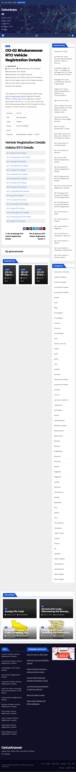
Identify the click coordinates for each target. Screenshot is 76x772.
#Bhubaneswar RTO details (15, 72)
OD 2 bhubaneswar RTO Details (18, 157)
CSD (55, 339)
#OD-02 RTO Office (12, 83)
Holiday (57, 390)
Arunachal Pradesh (61, 287)
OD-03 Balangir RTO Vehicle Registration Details (14, 236)
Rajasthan (58, 503)
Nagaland (57, 472)
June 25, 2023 (11, 615)
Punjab (56, 497)
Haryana (57, 374)
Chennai (57, 328)
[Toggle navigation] (36, 35)
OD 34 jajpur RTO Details (15, 221)
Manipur (57, 441)
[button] (69, 35)
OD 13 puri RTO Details (15, 196)
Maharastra (58, 436)
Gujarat (57, 369)
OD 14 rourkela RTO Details (16, 200)
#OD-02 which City (28, 83)
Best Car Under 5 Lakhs (36, 695)
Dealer (56, 349)
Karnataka (58, 410)
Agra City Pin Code (61, 101)
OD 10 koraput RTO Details (16, 187)
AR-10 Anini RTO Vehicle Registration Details (62, 160)
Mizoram (57, 456)
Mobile (56, 467)
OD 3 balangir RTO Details (16, 162)
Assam (56, 298)
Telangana (58, 528)
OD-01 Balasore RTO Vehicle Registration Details (37, 236)
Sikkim (56, 513)
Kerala (56, 415)
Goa (55, 364)
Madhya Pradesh (60, 426)
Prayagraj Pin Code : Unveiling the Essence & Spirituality (62, 82)
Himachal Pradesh (61, 380)
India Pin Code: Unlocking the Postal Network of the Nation (11, 691)
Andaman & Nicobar (61, 272)
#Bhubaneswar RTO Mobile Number (18, 74)
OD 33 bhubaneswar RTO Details (18, 217)
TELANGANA (59, 523)
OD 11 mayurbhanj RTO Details (17, 191)
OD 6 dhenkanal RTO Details (17, 174)
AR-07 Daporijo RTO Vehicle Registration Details (62, 179)
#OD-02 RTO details (12, 80)
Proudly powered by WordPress (11, 765)
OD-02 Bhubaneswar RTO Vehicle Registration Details (24, 55)
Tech (56, 518)
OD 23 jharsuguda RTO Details (17, 213)
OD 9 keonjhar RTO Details (16, 183)
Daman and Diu (60, 344)
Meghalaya (58, 451)
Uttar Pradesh (59, 559)
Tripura (57, 538)
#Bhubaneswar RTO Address (29, 69)
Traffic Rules (59, 533)
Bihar (56, 308)
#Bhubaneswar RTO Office (15, 77)
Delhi (56, 354)
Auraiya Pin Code (60, 52)
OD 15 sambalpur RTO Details (17, 204)
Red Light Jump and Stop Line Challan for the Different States (62, 136)
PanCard (57, 487)
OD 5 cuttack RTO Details (16, 170)
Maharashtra (59, 431)
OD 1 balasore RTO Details (16, 153)
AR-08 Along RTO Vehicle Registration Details (62, 169)
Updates (57, 554)
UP (55, 549)
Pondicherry (58, 492)
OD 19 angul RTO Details (15, 208)
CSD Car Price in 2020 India (37, 655)
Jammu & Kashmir (61, 400)
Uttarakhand (59, 564)
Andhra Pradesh (60, 277)
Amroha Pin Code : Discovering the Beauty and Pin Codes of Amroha (55, 611)
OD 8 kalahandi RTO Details (16, 179)
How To (57, 395)
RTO (55, 508)
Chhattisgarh (59, 333)
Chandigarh (58, 313)
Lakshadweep (59, 421)
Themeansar (5, 767)
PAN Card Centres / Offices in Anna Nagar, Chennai (62, 119)
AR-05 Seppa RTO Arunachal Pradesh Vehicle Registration (62, 195)
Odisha (8, 46)
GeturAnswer (11, 748)
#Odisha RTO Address (13, 86)
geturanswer (12, 66)
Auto (56, 303)
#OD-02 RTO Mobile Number (32, 80)
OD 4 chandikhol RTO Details (17, 166)
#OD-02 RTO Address (34, 77)
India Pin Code (70, 768)
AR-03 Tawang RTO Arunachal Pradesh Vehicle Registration (62, 205)
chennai (57, 323)
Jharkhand (58, 405)
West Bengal (59, 574)
